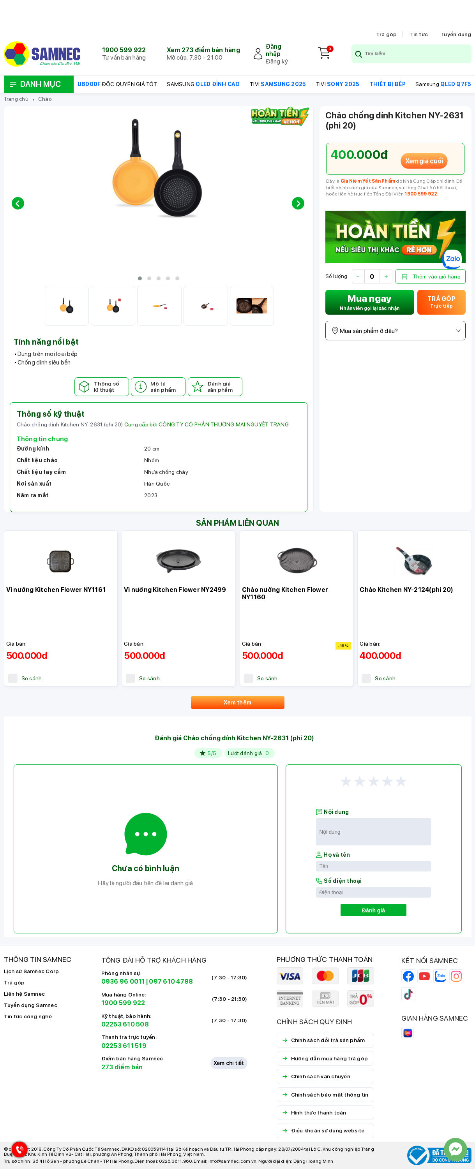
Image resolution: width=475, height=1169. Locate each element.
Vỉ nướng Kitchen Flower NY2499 (175, 589)
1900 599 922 (124, 50)
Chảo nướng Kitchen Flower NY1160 (285, 593)
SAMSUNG (203, 84)
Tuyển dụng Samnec (30, 1005)
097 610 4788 (171, 981)
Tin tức (418, 34)
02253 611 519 (124, 1045)
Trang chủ (16, 99)
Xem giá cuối (424, 160)
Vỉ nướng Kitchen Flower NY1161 (56, 589)
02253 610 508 (125, 1024)
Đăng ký (277, 61)
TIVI (278, 84)
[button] (140, 278)
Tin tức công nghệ (28, 1016)
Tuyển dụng (455, 34)
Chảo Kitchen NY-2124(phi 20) (406, 589)
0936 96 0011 (123, 981)
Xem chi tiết (229, 1063)
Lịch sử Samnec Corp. (32, 971)
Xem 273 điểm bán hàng (203, 50)
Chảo (45, 99)
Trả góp (386, 34)
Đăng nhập (274, 50)
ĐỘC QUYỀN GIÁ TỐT (117, 84)
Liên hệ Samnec (24, 994)
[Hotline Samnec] (17, 1151)
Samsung (443, 84)
